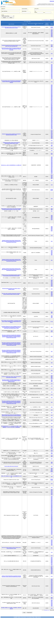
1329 (52, 359)
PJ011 (52, 471)
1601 (52, 254)
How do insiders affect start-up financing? (11, 466)
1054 (52, 110)
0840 (52, 566)
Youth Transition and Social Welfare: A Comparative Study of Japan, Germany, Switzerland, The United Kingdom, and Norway (11, 321)
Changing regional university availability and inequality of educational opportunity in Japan (11, 134)
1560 (52, 209)
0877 (52, 567)
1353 (52, 541)
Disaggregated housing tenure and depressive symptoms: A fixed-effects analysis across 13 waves (11, 27)
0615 (52, 98)
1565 (52, 145)
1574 (52, 219)
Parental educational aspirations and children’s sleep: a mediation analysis (11, 289)
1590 (52, 150)
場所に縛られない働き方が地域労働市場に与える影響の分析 (11, 165)
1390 (52, 71)
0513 (52, 90)
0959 (52, 568)
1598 (52, 35)
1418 (52, 133)
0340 (52, 559)
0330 (52, 86)
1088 (52, 29)
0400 (52, 429)
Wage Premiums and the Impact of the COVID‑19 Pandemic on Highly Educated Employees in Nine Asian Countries (11, 209)
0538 (52, 560)
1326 (52, 252)
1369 (52, 217)
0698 (52, 561)
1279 (52, 32)
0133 (52, 435)
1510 (52, 53)
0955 (52, 379)
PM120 (51, 479)
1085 (52, 112)
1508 (52, 46)
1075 (52, 438)
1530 (52, 74)
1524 (52, 169)
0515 (52, 92)
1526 (52, 356)
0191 (52, 428)
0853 (52, 562)
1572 (52, 229)
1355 (52, 70)
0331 (52, 87)
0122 (52, 558)
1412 (52, 253)
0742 (52, 101)
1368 (52, 216)
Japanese (52, 1)
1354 (52, 456)
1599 (52, 171)
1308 (52, 69)
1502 (52, 544)
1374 (52, 45)
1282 (52, 148)
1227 (52, 31)
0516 (52, 93)
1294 (52, 572)
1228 (52, 160)
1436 (52, 277)
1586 (52, 409)
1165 (52, 158)
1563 (52, 241)
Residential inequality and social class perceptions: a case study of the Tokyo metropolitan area (11, 46)
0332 (52, 88)
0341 (52, 89)
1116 (52, 113)
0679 (52, 153)
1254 (52, 118)
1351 (52, 573)
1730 (52, 36)
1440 (52, 167)
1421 (52, 135)
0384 (52, 500)
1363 (52, 215)
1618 (52, 555)
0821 (52, 104)
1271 (52, 564)
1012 (52, 595)
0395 (52, 375)
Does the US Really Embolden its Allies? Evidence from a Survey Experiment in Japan (11, 548)
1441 (52, 168)
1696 (52, 206)
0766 (52, 102)
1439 (52, 166)
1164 (52, 30)
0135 (52, 437)
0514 (52, 91)
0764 (52, 131)
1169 (52, 570)
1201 (52, 66)
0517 (52, 430)
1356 (52, 476)
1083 (52, 466)
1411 (52, 543)
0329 (52, 85)
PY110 (52, 321)
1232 (52, 381)
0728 (52, 175)
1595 (52, 138)
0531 (52, 94)
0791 (52, 513)
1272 (52, 251)
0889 (52, 108)
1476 (52, 154)
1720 (52, 394)
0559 (52, 95)
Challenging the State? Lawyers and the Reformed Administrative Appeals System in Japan (11, 143)
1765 (52, 77)
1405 (52, 312)
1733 (52, 330)
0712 (52, 174)
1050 (52, 177)
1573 (52, 218)
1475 (52, 73)
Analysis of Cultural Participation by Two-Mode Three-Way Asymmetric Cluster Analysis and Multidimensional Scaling (11, 576)
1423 (52, 327)
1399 (52, 58)
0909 (52, 597)
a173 (52, 81)
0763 (52, 130)
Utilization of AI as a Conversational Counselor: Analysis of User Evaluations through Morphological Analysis (11, 275)
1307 (52, 68)
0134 (52, 436)
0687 (52, 100)
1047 (52, 176)
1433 (52, 415)
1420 (52, 134)
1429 (52, 34)
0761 (52, 431)
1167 (52, 114)
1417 (52, 132)
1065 (52, 569)
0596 (52, 64)
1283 (52, 539)
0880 (52, 107)
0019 (52, 557)
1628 (52, 75)
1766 (52, 78)
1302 (52, 598)
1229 (52, 571)
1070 (52, 563)
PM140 (51, 27)
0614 (52, 97)
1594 (52, 137)
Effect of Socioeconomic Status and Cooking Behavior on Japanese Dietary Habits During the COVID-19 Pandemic (11, 415)
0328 (52, 84)
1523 (52, 285)
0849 (52, 105)
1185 (52, 378)
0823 (52, 377)
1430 (52, 165)
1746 (52, 473)
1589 (52, 565)
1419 (52, 442)
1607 (52, 178)
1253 (52, 67)
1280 (52, 162)
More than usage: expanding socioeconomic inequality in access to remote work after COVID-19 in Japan (11, 294)
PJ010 (52, 470)
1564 (52, 336)
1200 (52, 65)
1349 (52, 33)
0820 (52, 103)
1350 (52, 163)
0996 (52, 520)
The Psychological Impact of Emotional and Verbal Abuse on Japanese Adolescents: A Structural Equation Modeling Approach (11, 81)
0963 (52, 109)
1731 (52, 173)
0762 (52, 44)
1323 (52, 208)
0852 (52, 106)
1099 (52, 380)
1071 (52, 111)
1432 (52, 72)
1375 (52, 62)
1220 (52, 250)
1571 (52, 211)
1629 (52, 76)
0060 (52, 420)
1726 (52, 552)
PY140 (52, 26)
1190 (52, 115)
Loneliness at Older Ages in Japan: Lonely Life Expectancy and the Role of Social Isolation (11, 377)
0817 (52, 434)
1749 (52, 247)
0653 (52, 99)
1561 (52, 125)
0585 (52, 96)
